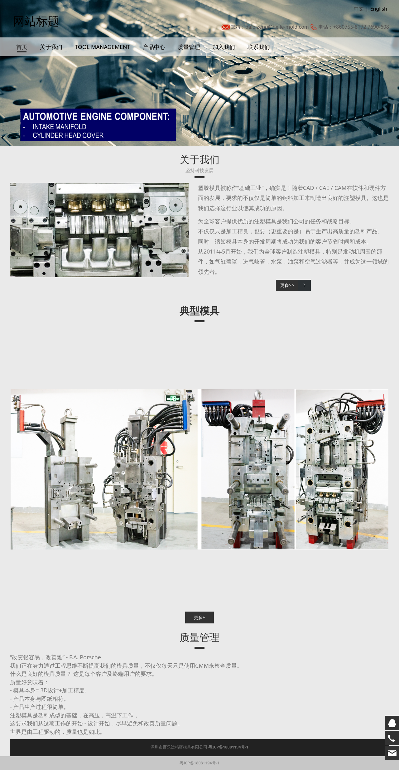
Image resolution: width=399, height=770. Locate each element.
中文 (359, 12)
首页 (21, 53)
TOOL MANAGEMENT (102, 53)
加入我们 (224, 53)
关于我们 (51, 53)
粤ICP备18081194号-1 (199, 763)
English (378, 12)
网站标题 (33, 22)
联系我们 (259, 53)
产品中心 (154, 53)
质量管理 (189, 53)
